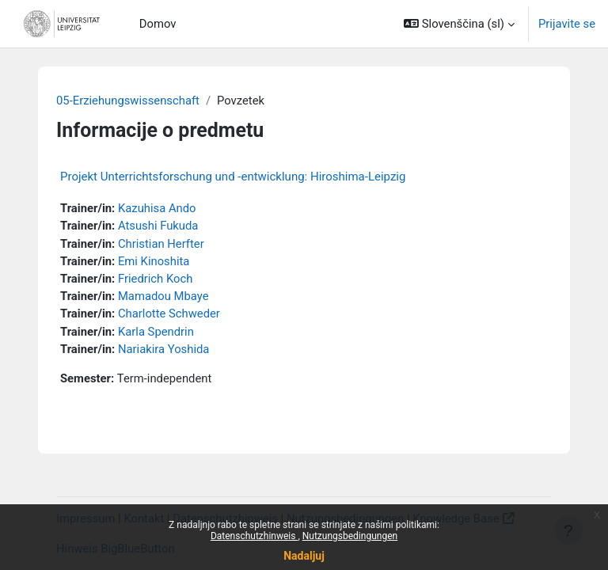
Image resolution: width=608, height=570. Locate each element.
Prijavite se (566, 24)
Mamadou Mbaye (163, 296)
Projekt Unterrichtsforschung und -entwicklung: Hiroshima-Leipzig (232, 176)
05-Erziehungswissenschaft (128, 100)
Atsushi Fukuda (158, 225)
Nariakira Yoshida (163, 349)
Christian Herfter (161, 244)
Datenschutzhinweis (254, 536)
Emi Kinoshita (153, 261)
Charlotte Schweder (169, 313)
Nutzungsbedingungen (349, 536)
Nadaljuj (304, 555)
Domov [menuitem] (158, 24)
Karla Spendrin (156, 332)
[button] (459, 24)
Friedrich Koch (155, 279)
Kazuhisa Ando (157, 208)
